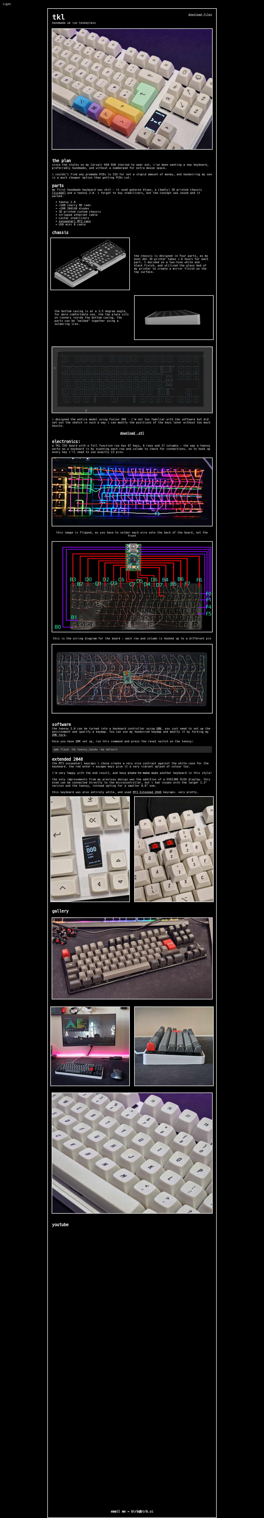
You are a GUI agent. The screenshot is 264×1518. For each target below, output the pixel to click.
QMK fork (58, 735)
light (7, 4)
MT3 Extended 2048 (147, 792)
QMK (158, 728)
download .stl (132, 433)
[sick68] (58, 193)
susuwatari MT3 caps (75, 221)
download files (200, 14)
